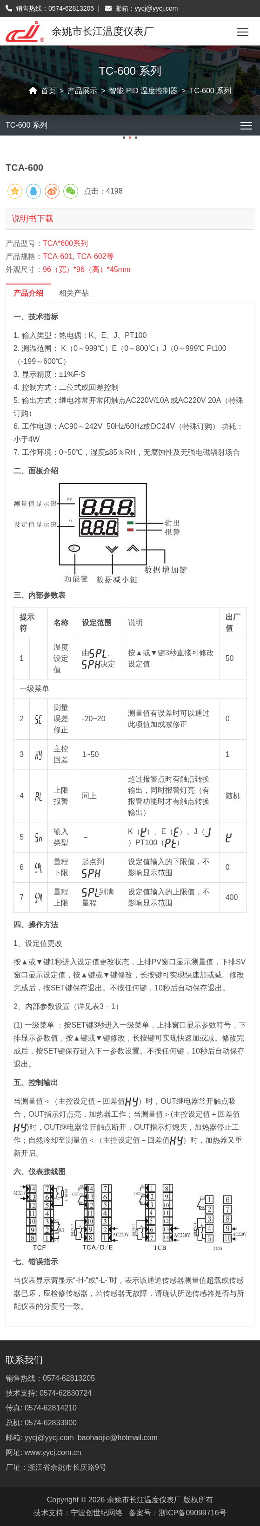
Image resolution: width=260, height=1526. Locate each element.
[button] (124, 137)
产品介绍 (28, 293)
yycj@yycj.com (156, 8)
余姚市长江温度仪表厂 (144, 1500)
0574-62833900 (51, 1423)
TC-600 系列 (210, 91)
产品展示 (82, 91)
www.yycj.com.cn (53, 1452)
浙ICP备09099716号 (193, 1513)
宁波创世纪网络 (97, 1513)
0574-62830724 (66, 1393)
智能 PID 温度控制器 (143, 91)
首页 (48, 91)
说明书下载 (32, 218)
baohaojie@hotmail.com (118, 1438)
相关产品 (74, 293)
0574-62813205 (71, 8)
